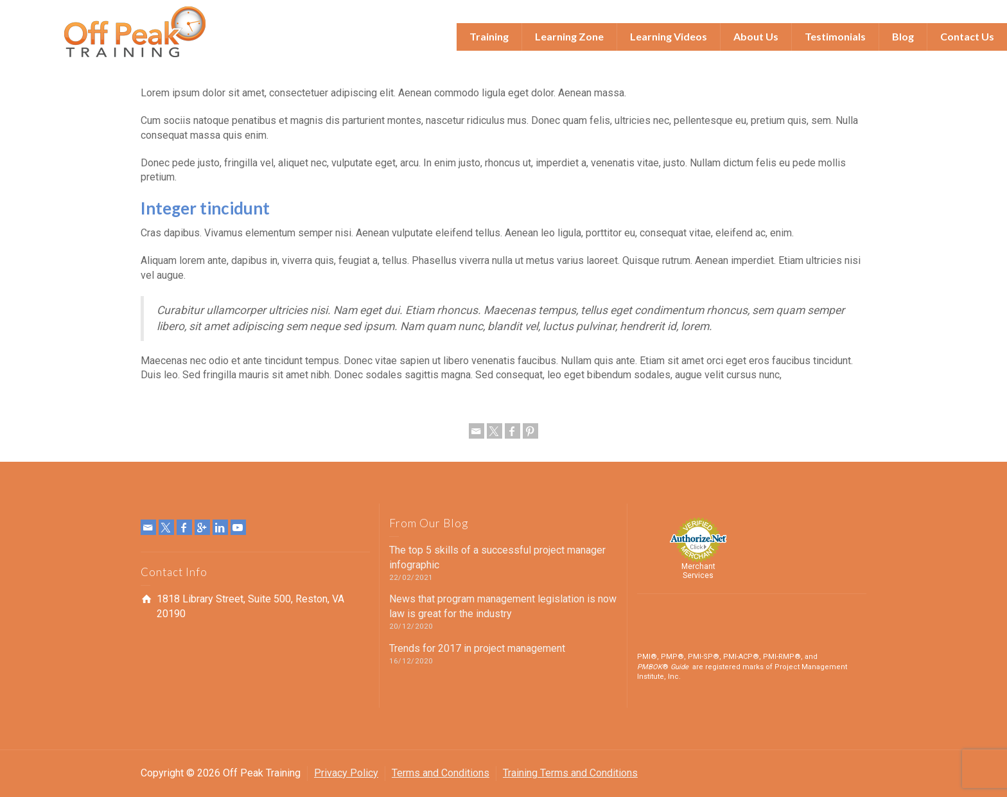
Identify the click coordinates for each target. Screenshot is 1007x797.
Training (489, 36)
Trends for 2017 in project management (477, 648)
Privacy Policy (346, 773)
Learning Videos (668, 36)
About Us (755, 36)
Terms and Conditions (440, 773)
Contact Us (967, 36)
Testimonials (835, 36)
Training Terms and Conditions (570, 773)
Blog (903, 36)
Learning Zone (569, 36)
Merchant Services (698, 571)
